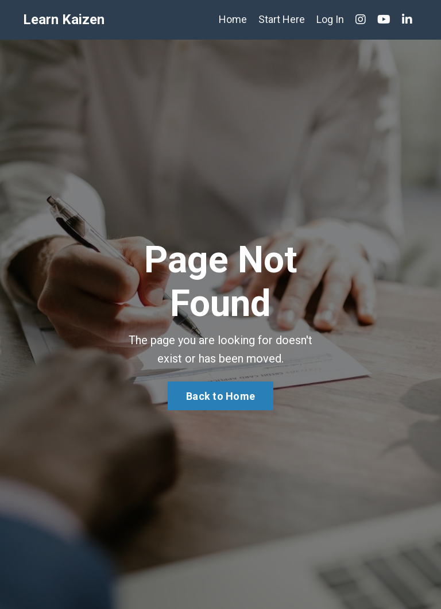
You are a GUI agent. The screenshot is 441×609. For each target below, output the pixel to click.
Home (233, 19)
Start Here (281, 19)
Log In (330, 19)
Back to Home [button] (220, 396)
